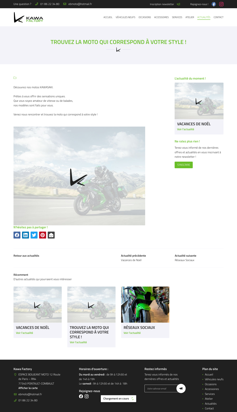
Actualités (203, 17)
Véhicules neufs (125, 17)
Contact (219, 17)
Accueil (108, 17)
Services (177, 17)
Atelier (189, 17)
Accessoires (161, 17)
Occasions (145, 17)
